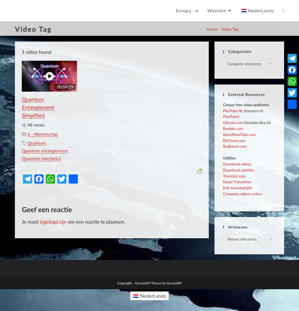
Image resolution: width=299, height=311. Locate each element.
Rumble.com (233, 128)
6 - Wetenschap (42, 134)
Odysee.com (233, 122)
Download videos (237, 164)
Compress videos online (242, 194)
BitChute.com (234, 140)
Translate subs (234, 176)
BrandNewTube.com (239, 134)
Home (212, 29)
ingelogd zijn (53, 222)
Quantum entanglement (45, 150)
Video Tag (230, 29)
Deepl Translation (237, 182)
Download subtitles (239, 170)
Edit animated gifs (237, 188)
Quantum (36, 142)
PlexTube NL (233, 111)
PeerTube (230, 116)
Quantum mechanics (41, 158)
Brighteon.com (235, 146)
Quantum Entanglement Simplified (38, 107)
